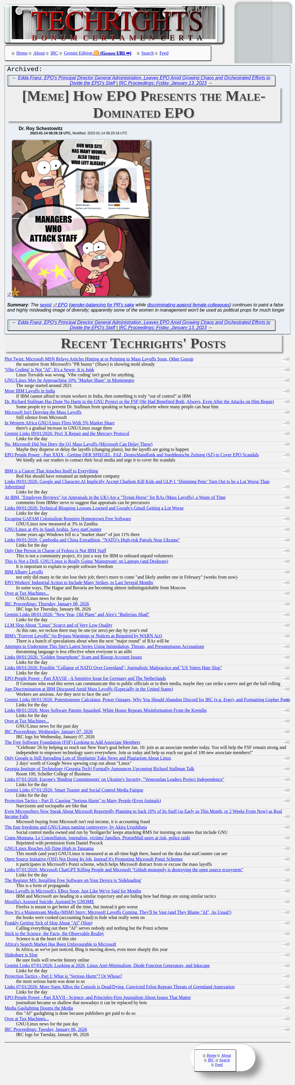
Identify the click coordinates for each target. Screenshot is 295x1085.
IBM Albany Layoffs (24, 573)
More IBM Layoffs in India (30, 392)
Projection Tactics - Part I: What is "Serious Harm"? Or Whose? (63, 977)
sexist (46, 306)
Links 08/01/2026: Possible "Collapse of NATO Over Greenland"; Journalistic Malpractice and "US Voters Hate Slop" (113, 669)
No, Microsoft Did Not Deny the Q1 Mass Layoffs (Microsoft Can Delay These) (78, 445)
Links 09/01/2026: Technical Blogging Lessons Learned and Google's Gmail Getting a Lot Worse (94, 509)
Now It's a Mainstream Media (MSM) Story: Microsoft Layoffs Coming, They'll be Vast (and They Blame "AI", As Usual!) (118, 913)
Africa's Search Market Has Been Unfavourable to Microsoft (60, 945)
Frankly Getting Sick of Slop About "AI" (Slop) (48, 924)
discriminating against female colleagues (188, 306)
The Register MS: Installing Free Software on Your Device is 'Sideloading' (73, 881)
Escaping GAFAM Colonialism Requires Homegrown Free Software (68, 520)
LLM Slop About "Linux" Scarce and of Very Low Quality (58, 626)
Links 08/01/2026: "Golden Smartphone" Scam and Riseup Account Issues (73, 658)
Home (22, 53)
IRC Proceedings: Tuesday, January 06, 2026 (46, 1030)
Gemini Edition (78, 53)
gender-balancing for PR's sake (102, 306)
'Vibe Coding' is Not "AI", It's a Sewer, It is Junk (49, 371)
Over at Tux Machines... (27, 594)
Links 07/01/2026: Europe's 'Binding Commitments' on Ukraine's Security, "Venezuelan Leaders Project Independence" (114, 780)
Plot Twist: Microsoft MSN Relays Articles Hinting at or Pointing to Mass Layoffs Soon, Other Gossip (99, 360)
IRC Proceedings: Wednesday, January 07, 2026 (49, 733)
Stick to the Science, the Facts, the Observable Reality (54, 935)
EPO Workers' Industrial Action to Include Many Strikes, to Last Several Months (79, 583)
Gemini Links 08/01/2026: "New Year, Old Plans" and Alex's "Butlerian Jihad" (77, 615)
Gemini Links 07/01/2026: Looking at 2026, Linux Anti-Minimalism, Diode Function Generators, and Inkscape (107, 966)
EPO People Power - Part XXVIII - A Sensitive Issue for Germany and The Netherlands (85, 679)
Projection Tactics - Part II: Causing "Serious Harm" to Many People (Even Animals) (83, 802)
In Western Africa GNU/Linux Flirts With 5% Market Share (59, 424)
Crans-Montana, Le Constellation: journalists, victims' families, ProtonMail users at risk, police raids (97, 839)
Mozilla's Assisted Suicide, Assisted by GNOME (49, 903)
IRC (54, 53)
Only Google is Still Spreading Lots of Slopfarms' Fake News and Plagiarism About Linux (88, 759)
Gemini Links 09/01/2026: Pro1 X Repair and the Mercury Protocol (67, 434)
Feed (164, 53)
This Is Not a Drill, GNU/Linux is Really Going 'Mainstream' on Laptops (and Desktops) (86, 562)
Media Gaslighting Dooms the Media (39, 1009)
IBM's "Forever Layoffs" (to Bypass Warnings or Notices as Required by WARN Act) (83, 637)
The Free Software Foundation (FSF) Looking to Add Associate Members (72, 743)
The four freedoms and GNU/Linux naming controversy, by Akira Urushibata (76, 828)
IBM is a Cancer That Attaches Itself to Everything (51, 472)
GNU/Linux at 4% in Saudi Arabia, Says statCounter (53, 530)
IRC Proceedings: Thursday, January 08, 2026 (47, 605)
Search (147, 53)
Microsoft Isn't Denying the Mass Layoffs (43, 413)
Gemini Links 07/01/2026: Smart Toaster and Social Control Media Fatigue (74, 791)
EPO (63, 306)
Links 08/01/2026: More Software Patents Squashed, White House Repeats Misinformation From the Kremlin (106, 711)
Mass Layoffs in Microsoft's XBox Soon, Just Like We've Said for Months (73, 892)
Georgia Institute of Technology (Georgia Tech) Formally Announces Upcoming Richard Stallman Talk (99, 770)
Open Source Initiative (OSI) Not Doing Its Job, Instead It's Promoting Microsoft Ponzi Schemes (94, 860)
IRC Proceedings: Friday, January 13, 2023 (163, 84)
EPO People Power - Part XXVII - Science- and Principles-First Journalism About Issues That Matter (98, 998)
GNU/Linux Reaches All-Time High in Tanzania (49, 849)
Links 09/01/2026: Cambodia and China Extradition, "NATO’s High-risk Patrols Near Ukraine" (92, 541)
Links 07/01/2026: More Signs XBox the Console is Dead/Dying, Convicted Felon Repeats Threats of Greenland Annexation (119, 988)
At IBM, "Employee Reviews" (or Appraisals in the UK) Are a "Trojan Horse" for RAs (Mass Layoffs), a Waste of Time (115, 498)
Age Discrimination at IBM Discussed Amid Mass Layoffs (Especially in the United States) (89, 690)
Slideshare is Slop (21, 956)
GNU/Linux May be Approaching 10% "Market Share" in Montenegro (69, 381)
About (39, 53)
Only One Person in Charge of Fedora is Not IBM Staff (55, 552)
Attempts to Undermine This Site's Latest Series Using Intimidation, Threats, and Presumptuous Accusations (104, 647)
